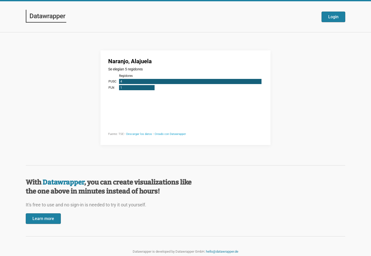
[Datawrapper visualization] (185, 97)
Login (333, 16)
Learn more (43, 218)
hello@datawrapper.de (222, 251)
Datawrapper (63, 182)
